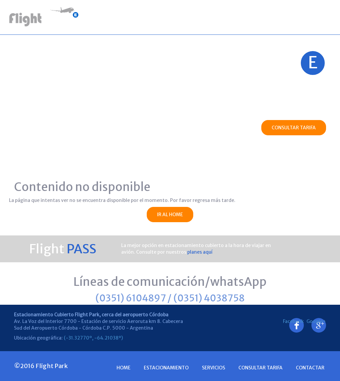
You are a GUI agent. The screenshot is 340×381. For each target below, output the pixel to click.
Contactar (310, 17)
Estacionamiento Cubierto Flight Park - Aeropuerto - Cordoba (44, 17)
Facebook (296, 321)
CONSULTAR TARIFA (294, 128)
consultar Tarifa (260, 368)
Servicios (193, 17)
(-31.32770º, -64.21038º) (93, 338)
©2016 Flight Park (41, 366)
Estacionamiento (145, 17)
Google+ (318, 321)
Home (103, 17)
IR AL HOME (170, 215)
